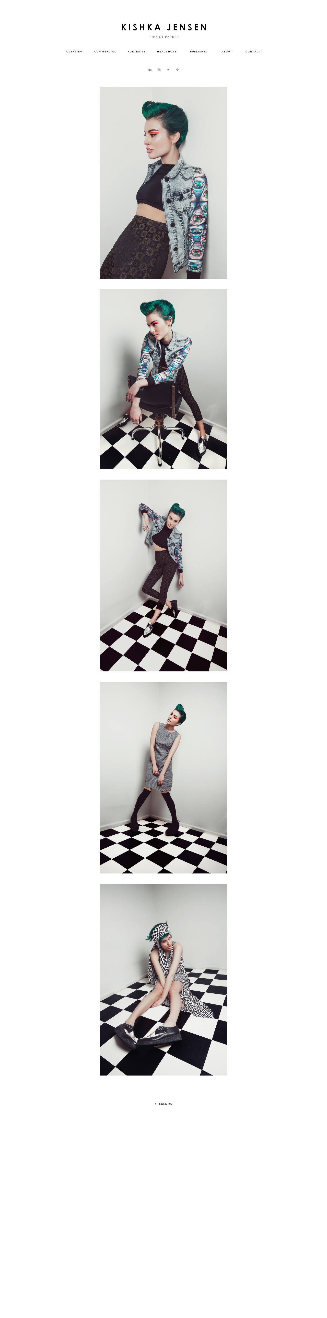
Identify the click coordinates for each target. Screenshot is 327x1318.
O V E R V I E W (74, 51)
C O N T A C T (253, 51)
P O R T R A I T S (136, 51)
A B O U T (226, 51)
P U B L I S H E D (198, 51)
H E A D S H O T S (166, 51)
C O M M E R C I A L (105, 51)
